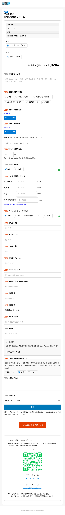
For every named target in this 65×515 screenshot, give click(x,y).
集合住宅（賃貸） (13, 102)
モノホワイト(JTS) (16, 45)
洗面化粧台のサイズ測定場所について (16, 205)
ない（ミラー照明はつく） (27, 216)
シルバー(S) (13, 57)
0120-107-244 (32, 478)
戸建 (8, 97)
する (21, 372)
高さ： (6, 194)
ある (18, 169)
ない (8, 169)
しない (32, 372)
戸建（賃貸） (22, 97)
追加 (32, 407)
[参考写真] (7, 113)
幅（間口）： (9, 181)
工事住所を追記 (13, 352)
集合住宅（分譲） (42, 97)
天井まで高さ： (10, 200)
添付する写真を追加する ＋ (17, 143)
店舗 (45, 102)
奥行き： (7, 188)
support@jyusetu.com (32, 488)
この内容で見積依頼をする (32, 425)
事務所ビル (32, 102)
